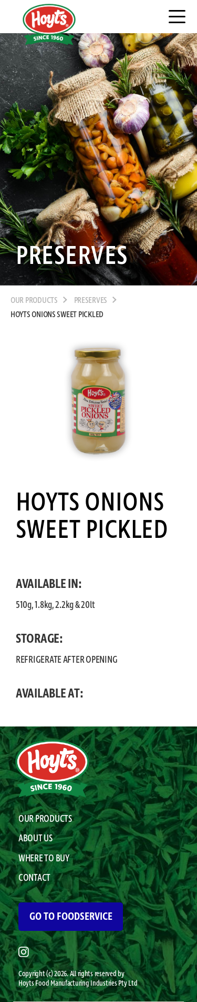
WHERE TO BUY (43, 858)
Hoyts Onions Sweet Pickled (57, 315)
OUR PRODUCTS (34, 301)
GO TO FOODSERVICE (70, 916)
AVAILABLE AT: (50, 693)
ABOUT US (35, 838)
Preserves (91, 301)
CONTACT (34, 878)
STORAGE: (39, 639)
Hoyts (26, 983)
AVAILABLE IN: (49, 584)
